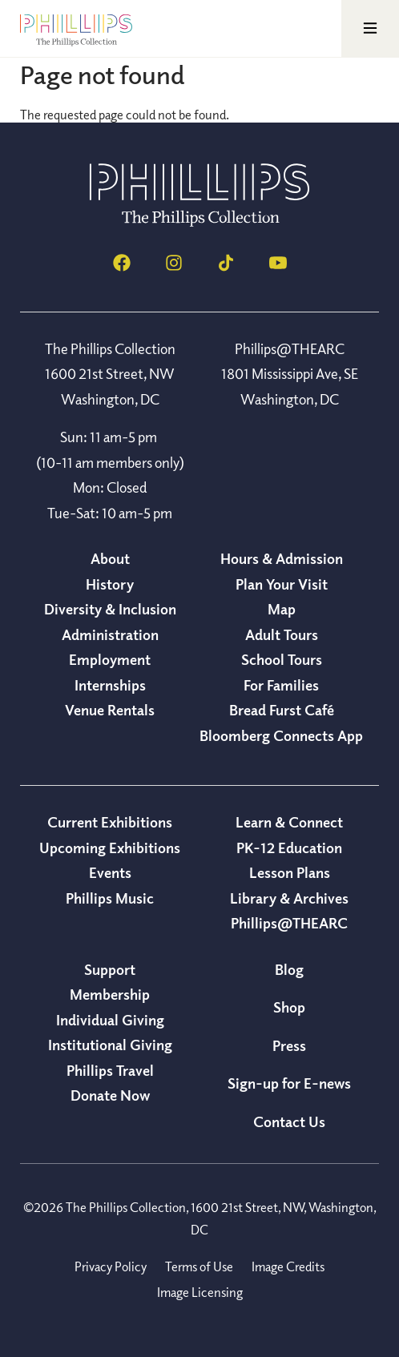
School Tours (281, 659)
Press (289, 1045)
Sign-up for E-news (289, 1083)
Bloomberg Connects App (281, 735)
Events (110, 872)
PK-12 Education (289, 847)
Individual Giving (110, 1020)
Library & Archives (289, 898)
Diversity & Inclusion (110, 609)
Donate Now (110, 1095)
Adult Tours (281, 634)
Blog (289, 969)
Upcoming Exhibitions (109, 847)
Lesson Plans (289, 872)
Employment (110, 659)
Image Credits (288, 1266)
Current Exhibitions (109, 822)
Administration (110, 634)
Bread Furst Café (281, 710)
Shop (289, 1007)
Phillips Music (110, 898)
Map (282, 609)
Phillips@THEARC (289, 923)
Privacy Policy (111, 1266)
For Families (281, 685)
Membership (110, 994)
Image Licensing (200, 1292)
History (110, 584)
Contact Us (289, 1121)
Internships (110, 685)
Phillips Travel (110, 1070)
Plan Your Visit (282, 584)
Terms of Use (199, 1266)
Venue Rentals (110, 710)
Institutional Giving (110, 1044)
